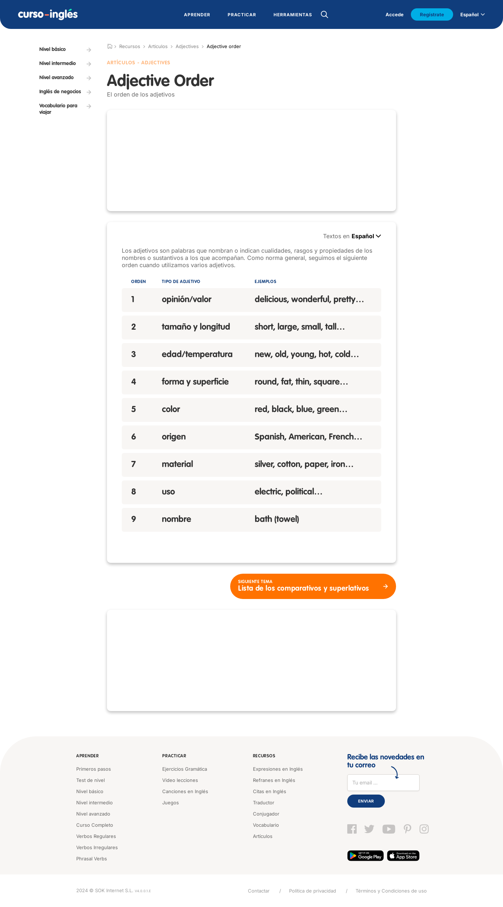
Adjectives (187, 46)
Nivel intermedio (94, 802)
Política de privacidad (312, 891)
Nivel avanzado (93, 814)
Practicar (174, 756)
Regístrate (432, 14)
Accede (395, 14)
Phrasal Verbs (91, 858)
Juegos (170, 802)
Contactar (259, 891)
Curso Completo (94, 825)
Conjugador (266, 814)
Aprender (87, 756)
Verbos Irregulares (97, 847)
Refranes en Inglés (274, 780)
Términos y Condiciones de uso (391, 891)
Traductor (263, 802)
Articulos (158, 46)
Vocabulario (266, 825)
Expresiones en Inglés (278, 769)
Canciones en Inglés (185, 791)
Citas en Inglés (269, 791)
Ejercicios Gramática (184, 769)
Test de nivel (90, 780)
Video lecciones (180, 780)
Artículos (262, 836)
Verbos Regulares (96, 836)
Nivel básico (89, 791)
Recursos (264, 756)
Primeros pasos (93, 769)
